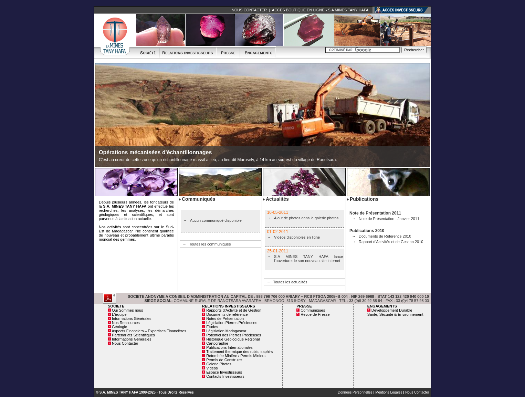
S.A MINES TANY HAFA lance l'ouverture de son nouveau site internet (308, 258)
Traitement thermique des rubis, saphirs (239, 351)
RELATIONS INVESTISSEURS (228, 306)
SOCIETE (116, 306)
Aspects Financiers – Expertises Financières (149, 331)
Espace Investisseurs (224, 372)
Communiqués (313, 310)
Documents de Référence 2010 (385, 236)
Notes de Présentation (225, 318)
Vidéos (212, 368)
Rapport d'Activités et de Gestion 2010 (391, 242)
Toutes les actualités (290, 282)
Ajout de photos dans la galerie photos (306, 218)
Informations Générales (131, 318)
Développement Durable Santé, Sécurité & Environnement (395, 312)
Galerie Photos (218, 364)
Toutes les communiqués (210, 244)
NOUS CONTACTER (249, 10)
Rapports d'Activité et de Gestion (233, 310)
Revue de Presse (315, 314)
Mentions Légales (388, 392)
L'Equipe (119, 314)
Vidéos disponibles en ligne (297, 237)
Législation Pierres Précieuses (231, 323)
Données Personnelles (355, 392)
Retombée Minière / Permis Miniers (235, 356)
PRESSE (304, 306)
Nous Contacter (125, 343)
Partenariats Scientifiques (133, 335)
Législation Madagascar (226, 331)
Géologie (119, 327)
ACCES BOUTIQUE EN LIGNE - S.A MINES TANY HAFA (320, 10)
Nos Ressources (126, 323)
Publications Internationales (229, 347)
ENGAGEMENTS (382, 306)
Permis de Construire (224, 360)
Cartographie (217, 343)
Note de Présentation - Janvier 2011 (389, 219)
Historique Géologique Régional (233, 339)
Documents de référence (227, 314)
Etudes (212, 327)
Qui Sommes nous (127, 310)
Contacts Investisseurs (225, 376)
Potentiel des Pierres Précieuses (233, 335)
